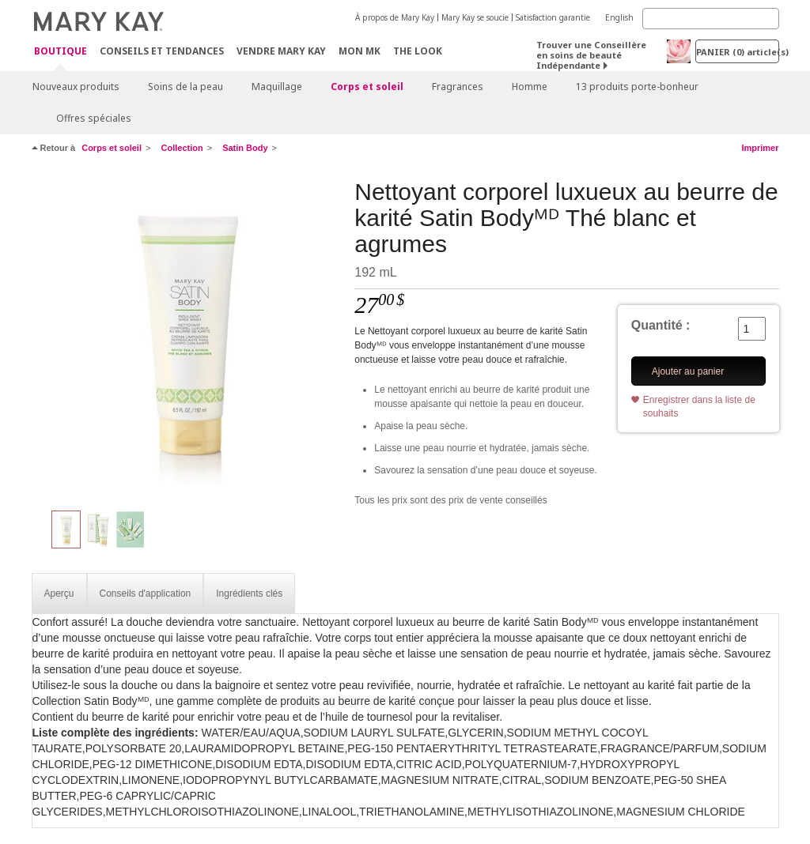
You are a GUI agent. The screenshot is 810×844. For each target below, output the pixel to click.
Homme (529, 86)
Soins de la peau (185, 86)
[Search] (710, 18)
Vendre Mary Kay (281, 51)
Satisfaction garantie (553, 17)
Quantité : (661, 325)
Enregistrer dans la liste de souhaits (699, 406)
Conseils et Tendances (162, 51)
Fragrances (457, 86)
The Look (417, 51)
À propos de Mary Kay (394, 17)
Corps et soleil (367, 86)
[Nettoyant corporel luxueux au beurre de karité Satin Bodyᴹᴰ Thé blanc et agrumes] (187, 337)
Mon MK (359, 51)
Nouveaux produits (75, 86)
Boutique (60, 52)
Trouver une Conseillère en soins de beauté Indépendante (591, 55)
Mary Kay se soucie (475, 17)
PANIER (737, 52)
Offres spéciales (93, 118)
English (619, 17)
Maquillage (277, 86)
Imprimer (759, 148)
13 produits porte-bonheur (637, 86)
